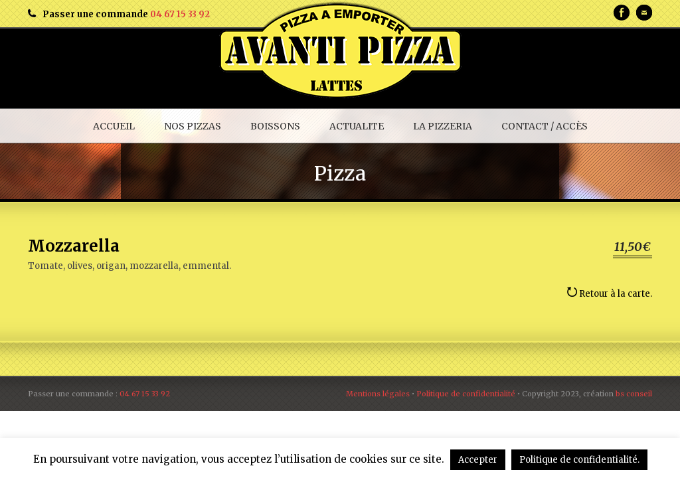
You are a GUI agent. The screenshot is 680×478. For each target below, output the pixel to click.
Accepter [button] (477, 459)
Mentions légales (378, 393)
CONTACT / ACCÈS (544, 126)
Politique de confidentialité (465, 393)
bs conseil (634, 393)
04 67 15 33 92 (180, 14)
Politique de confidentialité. (579, 459)
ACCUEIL (114, 126)
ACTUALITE (356, 126)
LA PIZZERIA (442, 126)
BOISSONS (275, 126)
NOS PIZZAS (192, 126)
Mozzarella (74, 246)
